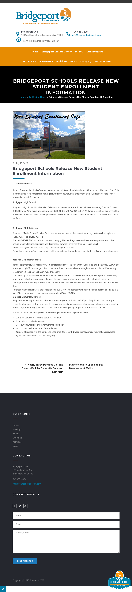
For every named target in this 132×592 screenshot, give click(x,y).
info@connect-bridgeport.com (86, 35)
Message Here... (66, 541)
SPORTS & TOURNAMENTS (38, 61)
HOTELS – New (102, 61)
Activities (61, 61)
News (73, 61)
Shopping (85, 61)
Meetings (17, 429)
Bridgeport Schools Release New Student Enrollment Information (57, 171)
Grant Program (94, 51)
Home (34, 51)
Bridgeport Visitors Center (57, 51)
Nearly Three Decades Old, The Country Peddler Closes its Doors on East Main (42, 368)
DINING (79, 51)
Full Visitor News (37, 97)
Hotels (16, 433)
